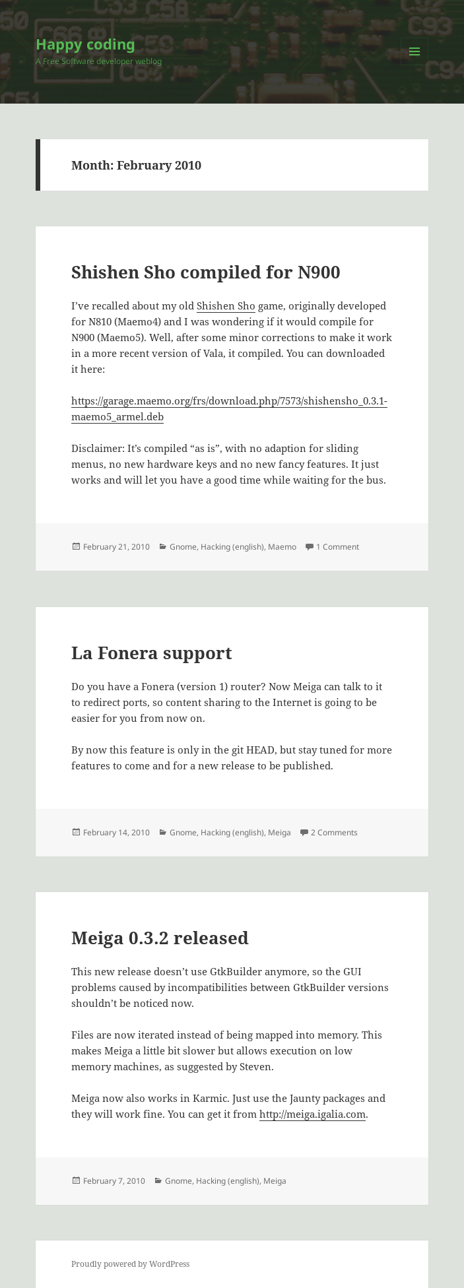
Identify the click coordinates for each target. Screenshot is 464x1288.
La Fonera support (151, 652)
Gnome (183, 546)
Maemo (282, 546)
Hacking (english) (232, 546)
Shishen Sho (226, 305)
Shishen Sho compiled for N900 (206, 272)
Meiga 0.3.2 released (160, 938)
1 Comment (337, 546)
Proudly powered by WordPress (130, 1264)
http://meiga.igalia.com (312, 1113)
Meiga (279, 832)
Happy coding (85, 43)
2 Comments (334, 832)
